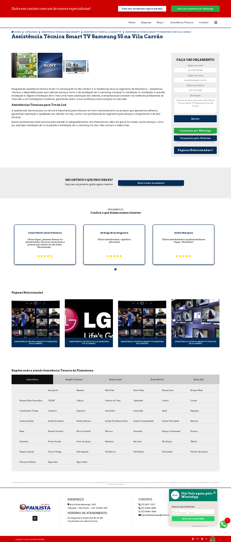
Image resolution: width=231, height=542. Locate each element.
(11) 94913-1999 (147, 511)
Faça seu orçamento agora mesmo (142, 9)
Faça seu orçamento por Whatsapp (195, 9)
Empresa (146, 22)
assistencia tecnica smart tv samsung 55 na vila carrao (158, 32)
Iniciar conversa (193, 519)
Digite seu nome (195, 65)
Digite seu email (195, 75)
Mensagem (195, 95)
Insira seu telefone (183, 506)
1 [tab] (115, 269)
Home (131, 22)
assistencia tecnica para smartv (60, 32)
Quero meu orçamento (150, 183)
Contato (204, 22)
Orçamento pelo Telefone (195, 138)
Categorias (31, 32)
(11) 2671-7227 (147, 504)
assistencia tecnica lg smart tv (102, 32)
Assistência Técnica (181, 22)
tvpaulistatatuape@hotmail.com (157, 515)
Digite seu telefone (195, 85)
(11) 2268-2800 (147, 508)
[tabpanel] (45, 242)
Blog (159, 22)
